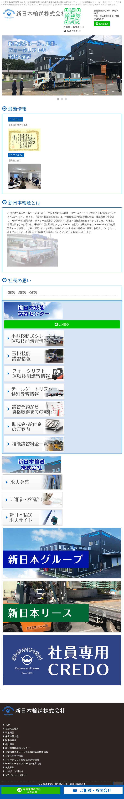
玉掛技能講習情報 (12, 756)
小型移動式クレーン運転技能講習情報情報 (25, 752)
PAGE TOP (118, 784)
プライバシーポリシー (15, 775)
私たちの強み (10, 728)
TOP (6, 724)
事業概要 (8, 732)
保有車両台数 (10, 736)
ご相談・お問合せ (12, 771)
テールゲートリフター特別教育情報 (21, 763)
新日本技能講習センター (16, 748)
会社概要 (8, 744)
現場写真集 (9, 740)
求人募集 (8, 767)
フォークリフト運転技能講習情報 (20, 759)
